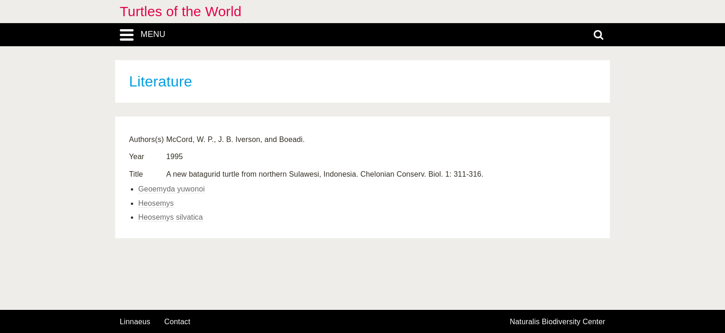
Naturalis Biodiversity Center (558, 322)
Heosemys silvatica (170, 217)
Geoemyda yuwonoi (171, 189)
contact (177, 322)
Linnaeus (135, 322)
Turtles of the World (180, 11)
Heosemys (156, 203)
